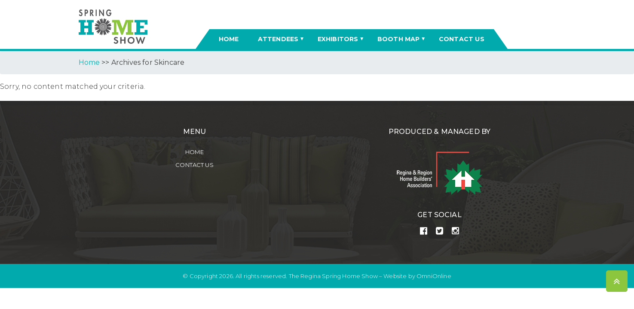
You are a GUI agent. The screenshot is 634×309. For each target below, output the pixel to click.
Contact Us (194, 164)
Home (194, 151)
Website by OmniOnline (417, 276)
